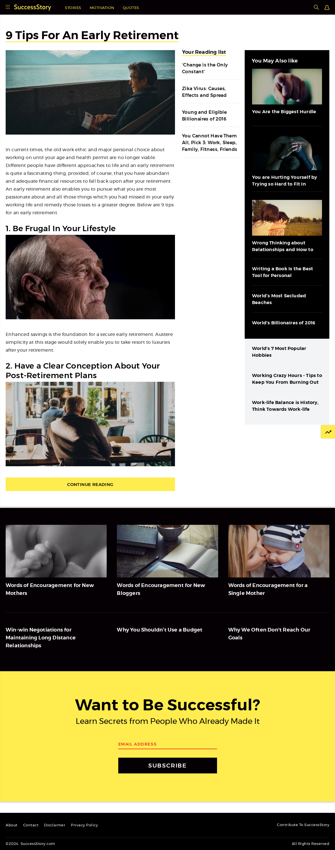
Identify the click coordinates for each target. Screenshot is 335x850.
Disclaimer (54, 825)
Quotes (131, 8)
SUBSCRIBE (167, 765)
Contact (31, 825)
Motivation (102, 8)
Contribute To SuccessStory (303, 825)
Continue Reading (90, 484)
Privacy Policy (84, 825)
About (11, 825)
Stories (73, 8)
